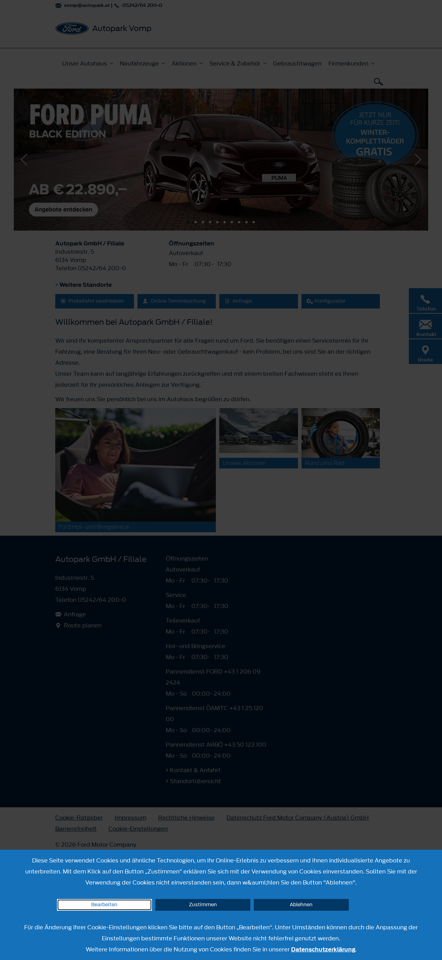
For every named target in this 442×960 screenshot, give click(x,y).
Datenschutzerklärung (323, 949)
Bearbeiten (104, 904)
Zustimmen (203, 904)
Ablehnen (301, 904)
